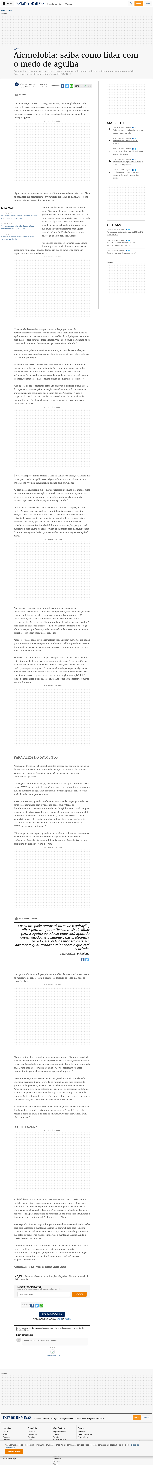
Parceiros (31, 1437)
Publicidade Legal (9, 1459)
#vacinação (50, 1276)
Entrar (148, 3)
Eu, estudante (83, 1437)
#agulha (62, 1276)
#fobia (72, 1276)
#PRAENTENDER (59, 1440)
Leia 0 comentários (52, 1314)
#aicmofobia (21, 1279)
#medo (28, 1276)
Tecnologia (57, 1459)
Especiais (56, 1437)
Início (3, 10)
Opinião (56, 1434)
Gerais (5, 1432)
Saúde (10, 10)
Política (5, 1434)
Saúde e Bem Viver (59, 4)
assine (67, 1319)
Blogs (30, 1440)
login (59, 1319)
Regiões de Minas (59, 1432)
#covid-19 (82, 1276)
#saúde (38, 1276)
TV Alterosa (32, 1434)
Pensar (55, 1464)
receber (79, 1294)
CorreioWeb (82, 1432)
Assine (138, 3)
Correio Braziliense (85, 1434)
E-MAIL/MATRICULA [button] (53, 1355)
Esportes (56, 1461)
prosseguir (14, 1451)
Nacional (6, 1440)
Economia (6, 1437)
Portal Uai (31, 1432)
